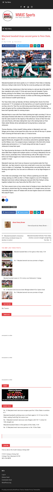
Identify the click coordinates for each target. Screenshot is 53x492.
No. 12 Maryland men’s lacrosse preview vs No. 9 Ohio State (22, 427)
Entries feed (5, 477)
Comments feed (7, 480)
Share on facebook (9, 45)
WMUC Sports (25, 15)
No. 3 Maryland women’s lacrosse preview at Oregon (28, 292)
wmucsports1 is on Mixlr (7, 335)
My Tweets (5, 308)
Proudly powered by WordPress (10, 489)
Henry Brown (17, 41)
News (14, 207)
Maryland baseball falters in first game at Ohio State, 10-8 (30, 252)
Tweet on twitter (23, 45)
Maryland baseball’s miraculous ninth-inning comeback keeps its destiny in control (12, 238)
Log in (4, 474)
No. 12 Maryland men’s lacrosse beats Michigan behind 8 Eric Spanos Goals (24, 290)
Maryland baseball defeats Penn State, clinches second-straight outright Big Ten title (39, 238)
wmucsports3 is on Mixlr (7, 379)
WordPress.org (6, 482)
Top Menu (8, 2)
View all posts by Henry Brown (38, 225)
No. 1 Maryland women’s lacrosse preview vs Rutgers (29, 260)
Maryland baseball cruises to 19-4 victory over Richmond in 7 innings (22, 278)
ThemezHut (36, 489)
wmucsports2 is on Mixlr (7, 357)
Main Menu (8, 29)
